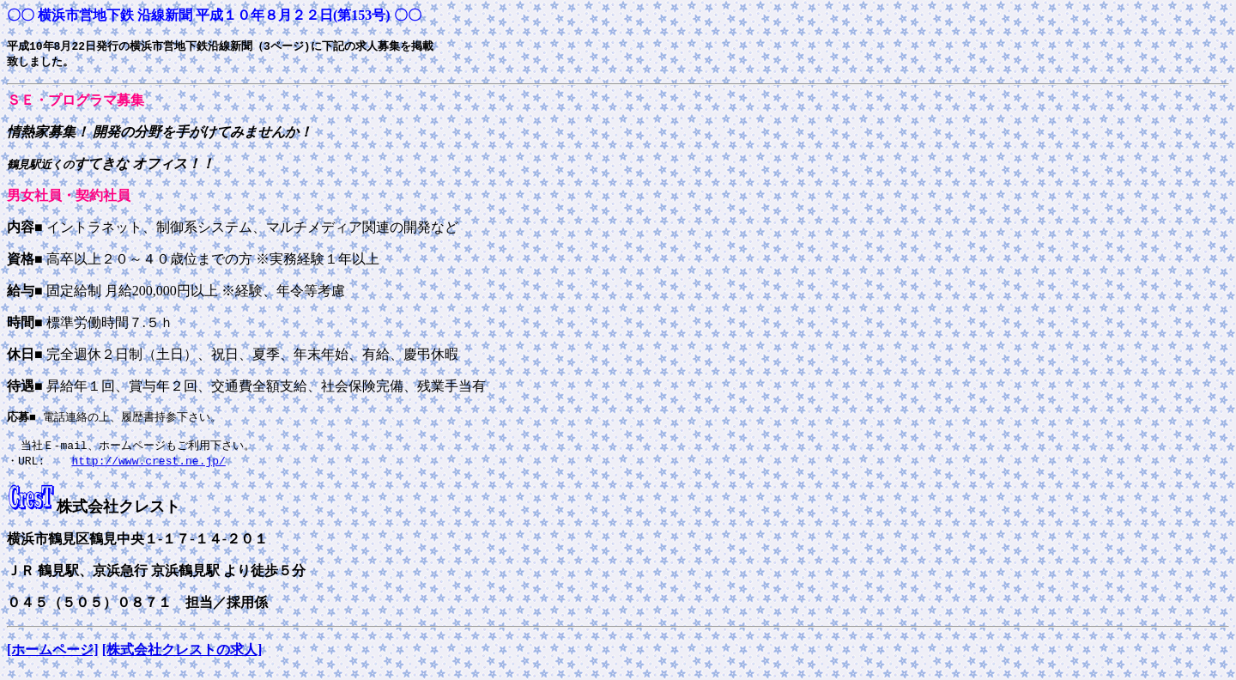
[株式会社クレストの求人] (182, 656)
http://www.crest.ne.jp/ (148, 467)
